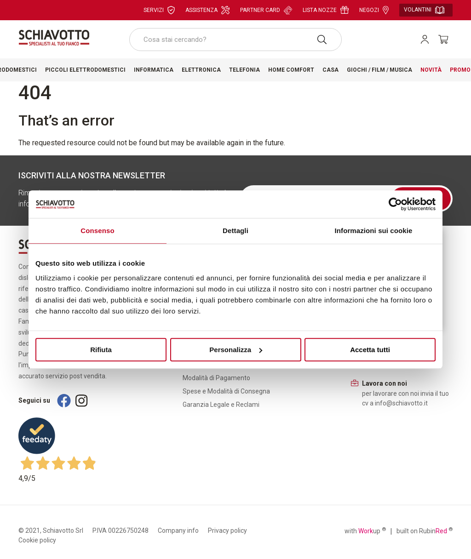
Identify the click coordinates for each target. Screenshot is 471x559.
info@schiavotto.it (401, 403)
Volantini (424, 10)
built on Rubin (424, 530)
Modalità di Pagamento (216, 378)
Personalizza (235, 350)
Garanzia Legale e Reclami (221, 404)
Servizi (159, 10)
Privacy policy (227, 530)
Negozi (374, 10)
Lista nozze (326, 10)
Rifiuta (101, 350)
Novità (431, 70)
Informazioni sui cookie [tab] (374, 230)
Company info (178, 530)
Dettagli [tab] (235, 230)
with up (365, 530)
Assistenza (207, 10)
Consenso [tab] (97, 230)
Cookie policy (37, 540)
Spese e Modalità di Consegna (226, 391)
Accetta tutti (370, 350)
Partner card (266, 10)
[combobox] (235, 39)
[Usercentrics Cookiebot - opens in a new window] (395, 204)
